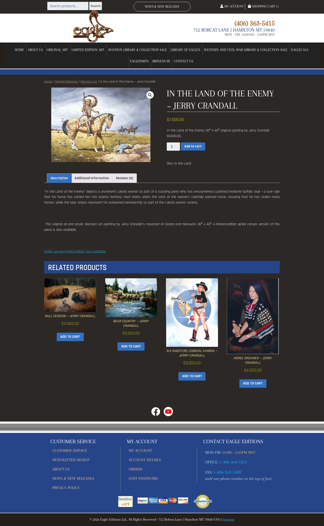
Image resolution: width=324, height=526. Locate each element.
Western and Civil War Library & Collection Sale (245, 50)
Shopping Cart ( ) (263, 6)
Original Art (57, 50)
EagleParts (139, 61)
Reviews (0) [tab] (124, 178)
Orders (136, 469)
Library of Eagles (185, 50)
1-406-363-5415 (233, 462)
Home (19, 50)
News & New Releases (162, 6)
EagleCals (299, 50)
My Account (231, 6)
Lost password (143, 478)
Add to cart (192, 146)
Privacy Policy (66, 487)
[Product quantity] (173, 146)
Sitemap (228, 519)
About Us (35, 50)
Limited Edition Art (87, 50)
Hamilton (125, 499)
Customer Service (69, 450)
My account (140, 450)
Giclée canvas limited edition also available (75, 251)
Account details (145, 459)
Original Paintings (66, 81)
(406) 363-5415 (254, 23)
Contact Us (183, 61)
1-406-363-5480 (227, 472)
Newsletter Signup (70, 459)
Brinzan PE (161, 61)
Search (95, 6)
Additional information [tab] (92, 178)
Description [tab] (59, 178)
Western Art (89, 81)
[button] (150, 95)
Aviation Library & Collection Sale (137, 50)
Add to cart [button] (70, 336)
